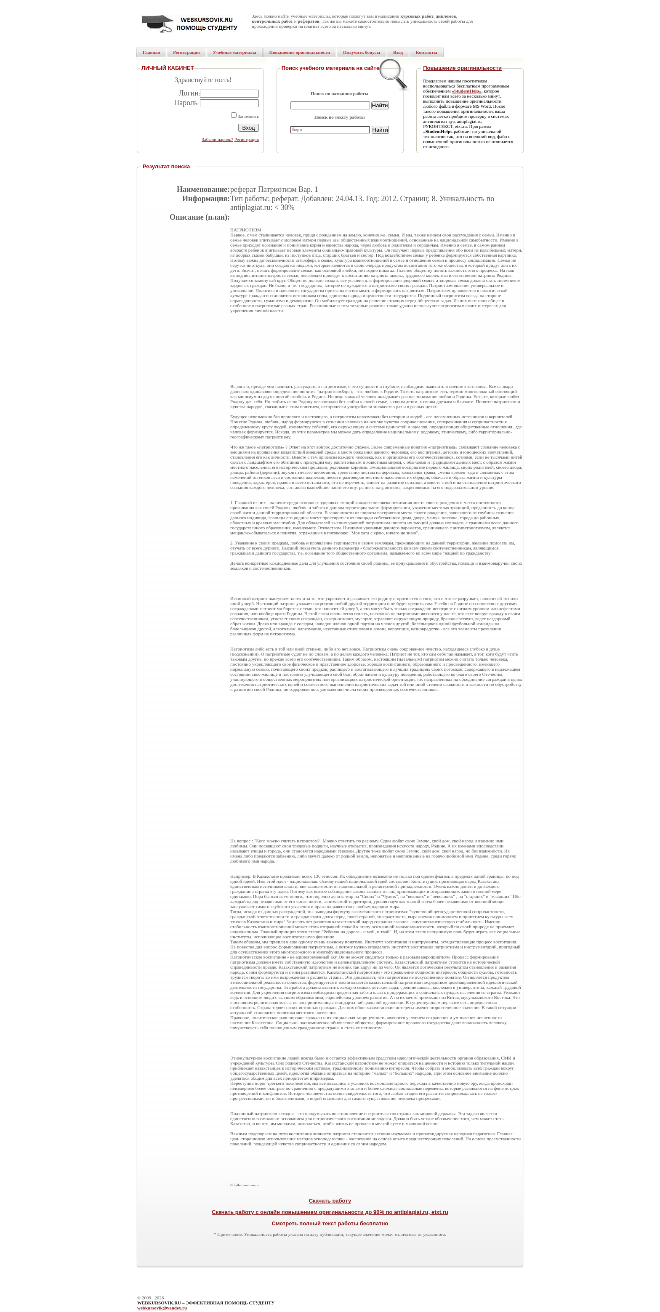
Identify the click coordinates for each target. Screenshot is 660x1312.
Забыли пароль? (217, 139)
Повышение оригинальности (462, 68)
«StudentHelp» (466, 90)
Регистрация (246, 139)
